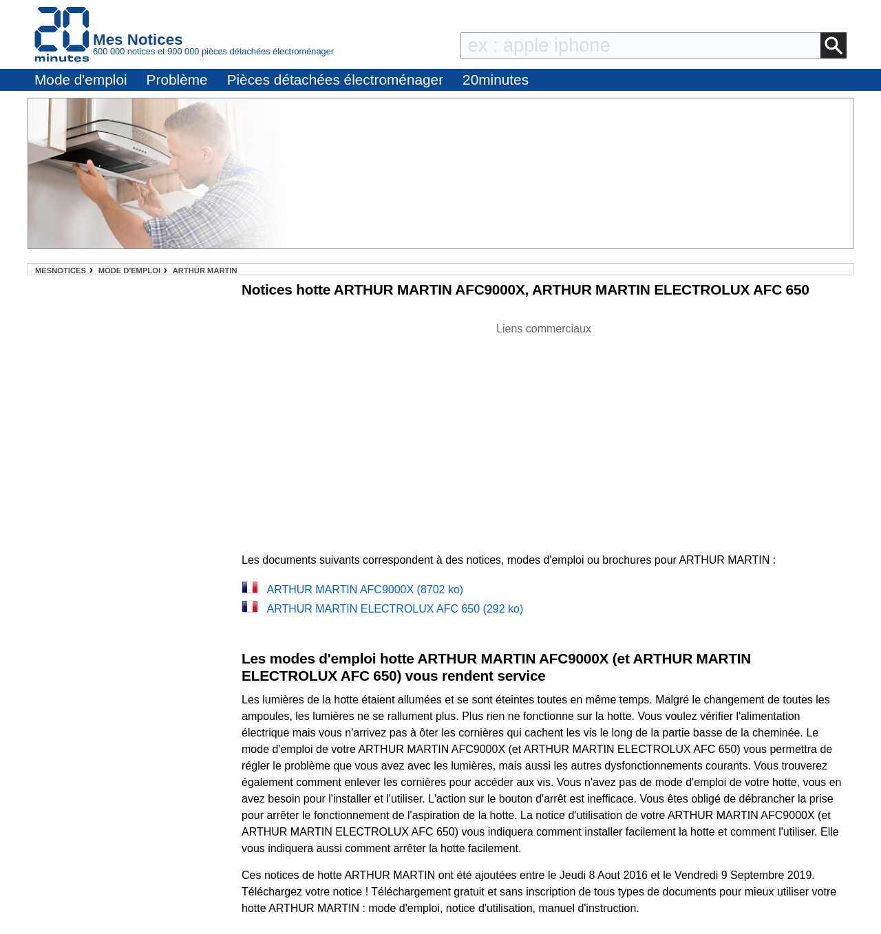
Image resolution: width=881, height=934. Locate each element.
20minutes (496, 79)
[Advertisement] (543, 433)
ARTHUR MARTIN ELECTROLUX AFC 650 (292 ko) (394, 609)
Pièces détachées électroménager (335, 79)
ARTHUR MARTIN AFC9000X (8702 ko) (364, 589)
